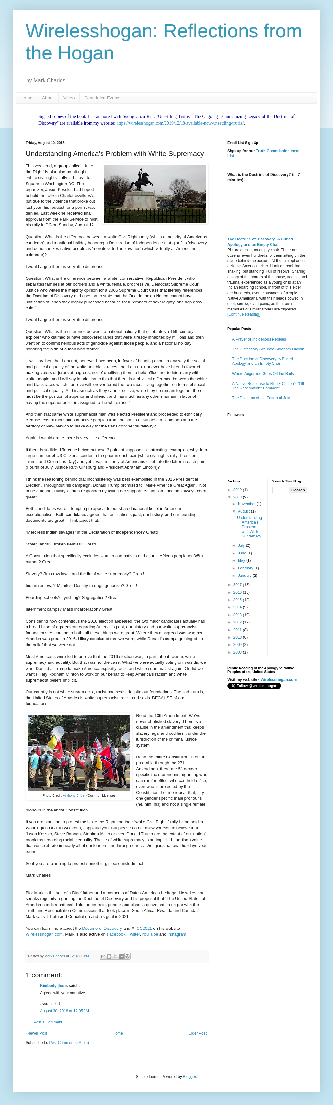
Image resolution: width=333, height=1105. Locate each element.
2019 (238, 490)
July (242, 545)
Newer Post (37, 1033)
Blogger (189, 1076)
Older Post (197, 1033)
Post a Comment (48, 1022)
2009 (238, 644)
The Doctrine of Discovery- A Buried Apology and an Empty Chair (262, 361)
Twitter (134, 934)
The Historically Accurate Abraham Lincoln (268, 349)
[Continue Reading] (243, 314)
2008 (238, 652)
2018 (238, 497)
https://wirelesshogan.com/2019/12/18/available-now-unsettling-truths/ (180, 123)
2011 (238, 630)
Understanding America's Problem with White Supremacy (249, 526)
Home (26, 97)
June (242, 553)
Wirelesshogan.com (44, 934)
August (244, 511)
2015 (238, 600)
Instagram (176, 934)
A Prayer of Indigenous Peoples (259, 339)
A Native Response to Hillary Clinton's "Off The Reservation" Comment (268, 385)
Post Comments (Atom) (69, 1042)
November (247, 504)
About (48, 97)
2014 (238, 607)
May (242, 560)
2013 (238, 615)
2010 (238, 637)
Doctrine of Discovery (102, 928)
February (246, 568)
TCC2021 (143, 928)
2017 (238, 585)
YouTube (150, 934)
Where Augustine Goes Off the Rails (263, 374)
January (245, 575)
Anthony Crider (74, 795)
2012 (238, 622)
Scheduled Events (103, 97)
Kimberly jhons (54, 986)
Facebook (116, 934)
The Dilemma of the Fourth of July (261, 398)
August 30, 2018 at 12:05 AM (64, 1011)
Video (69, 97)
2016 (238, 592)
